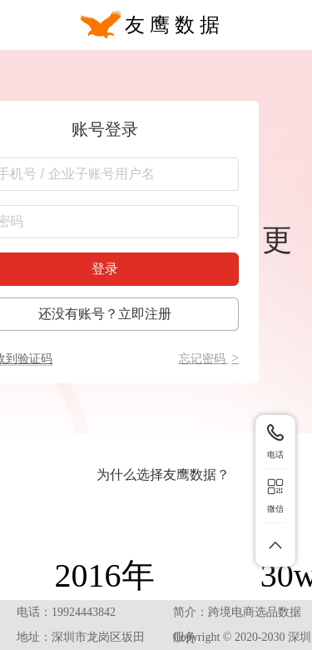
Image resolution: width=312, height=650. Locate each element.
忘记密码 (209, 358)
